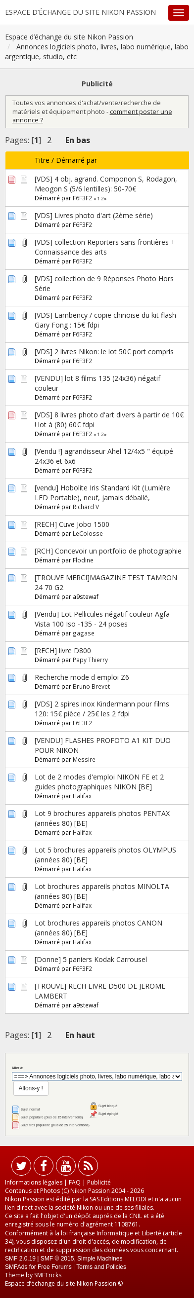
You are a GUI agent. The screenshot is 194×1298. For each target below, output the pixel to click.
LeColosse (88, 533)
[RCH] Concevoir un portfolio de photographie (108, 551)
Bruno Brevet (91, 686)
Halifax (82, 796)
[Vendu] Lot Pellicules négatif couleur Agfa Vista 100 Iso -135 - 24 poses (102, 619)
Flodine (83, 560)
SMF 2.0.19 (20, 1258)
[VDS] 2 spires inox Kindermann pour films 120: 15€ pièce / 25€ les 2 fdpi (102, 708)
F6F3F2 (82, 198)
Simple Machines (99, 1258)
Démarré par (76, 160)
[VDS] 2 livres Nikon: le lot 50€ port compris (104, 351)
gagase (84, 633)
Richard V (86, 507)
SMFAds (16, 1266)
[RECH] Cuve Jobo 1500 (72, 524)
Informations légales (33, 1182)
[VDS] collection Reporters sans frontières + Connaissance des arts (105, 247)
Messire (84, 759)
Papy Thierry (90, 660)
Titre (42, 160)
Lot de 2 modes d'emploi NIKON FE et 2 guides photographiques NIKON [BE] (99, 781)
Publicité (99, 1182)
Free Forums (55, 1266)
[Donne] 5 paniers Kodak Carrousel (91, 959)
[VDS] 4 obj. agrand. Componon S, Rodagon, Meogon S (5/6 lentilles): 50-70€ (106, 183)
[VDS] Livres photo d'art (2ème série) (94, 215)
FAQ (75, 1182)
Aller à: (17, 1068)
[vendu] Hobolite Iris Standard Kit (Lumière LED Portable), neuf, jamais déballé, (102, 492)
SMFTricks (47, 1275)
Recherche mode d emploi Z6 (82, 677)
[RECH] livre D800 (63, 650)
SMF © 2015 (57, 1258)
